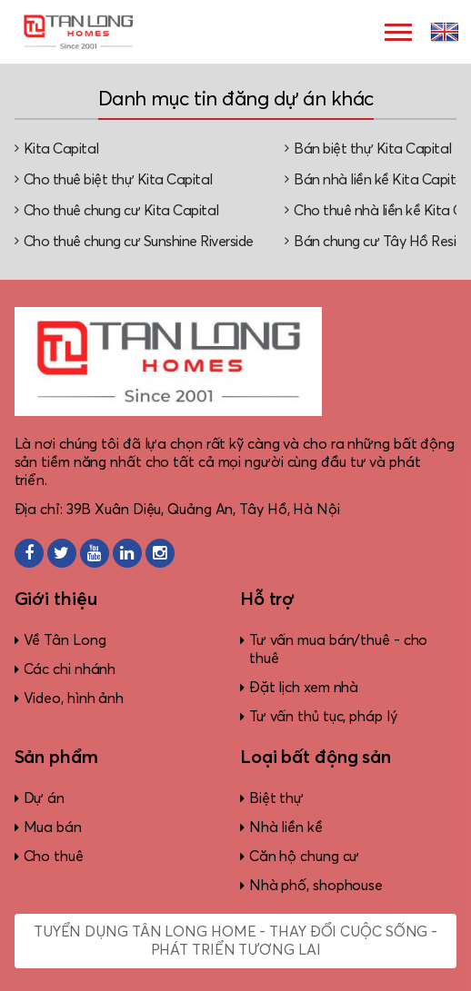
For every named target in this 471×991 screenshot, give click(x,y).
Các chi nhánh (70, 669)
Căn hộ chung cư (304, 856)
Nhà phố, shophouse (316, 885)
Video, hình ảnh (74, 698)
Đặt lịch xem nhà (303, 687)
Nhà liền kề (286, 827)
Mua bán (53, 827)
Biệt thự (276, 798)
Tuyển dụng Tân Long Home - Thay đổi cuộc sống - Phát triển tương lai (235, 941)
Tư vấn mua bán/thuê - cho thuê (338, 649)
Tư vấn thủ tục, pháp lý (323, 716)
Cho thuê (54, 856)
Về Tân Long (65, 640)
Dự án (44, 798)
